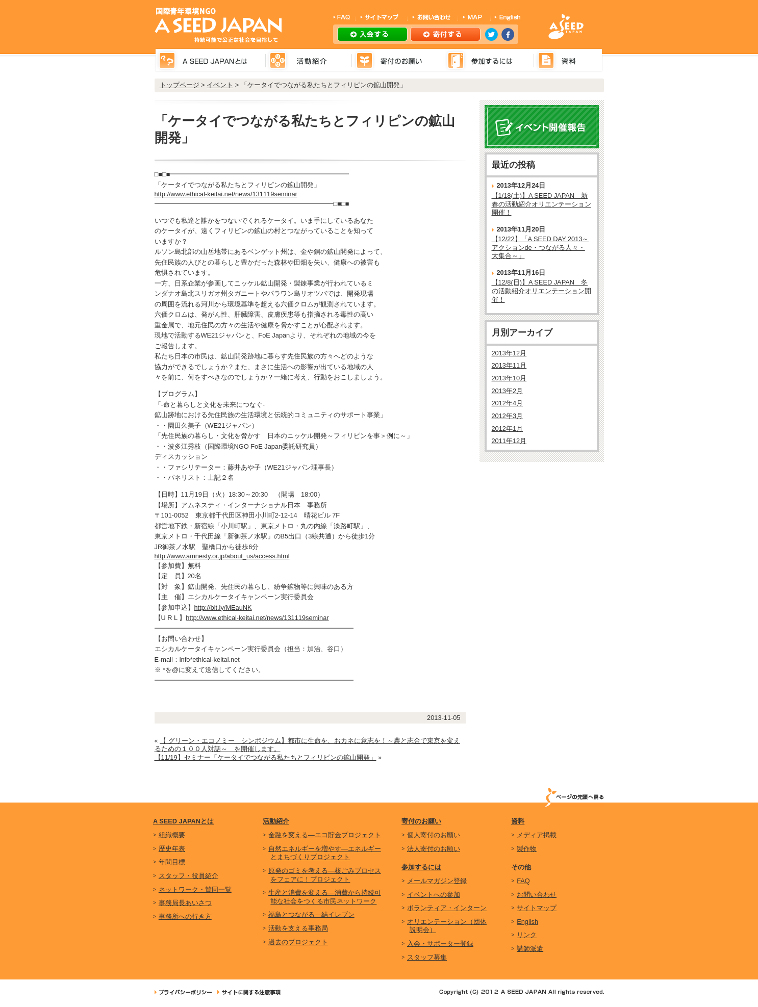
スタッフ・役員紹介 (188, 876)
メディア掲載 (537, 835)
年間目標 (172, 862)
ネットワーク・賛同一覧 (195, 889)
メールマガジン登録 (437, 881)
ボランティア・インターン (447, 908)
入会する (372, 34)
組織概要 (172, 835)
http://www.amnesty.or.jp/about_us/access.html (222, 556)
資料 (517, 821)
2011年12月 (509, 441)
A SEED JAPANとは (183, 821)
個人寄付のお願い (433, 835)
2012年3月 (507, 416)
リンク (527, 935)
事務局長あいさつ (185, 903)
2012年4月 (507, 403)
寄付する (445, 34)
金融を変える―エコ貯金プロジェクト (324, 835)
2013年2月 (507, 391)
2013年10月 (509, 378)
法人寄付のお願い (433, 849)
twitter (491, 34)
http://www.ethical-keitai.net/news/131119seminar (226, 194)
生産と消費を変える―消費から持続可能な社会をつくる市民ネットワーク (324, 897)
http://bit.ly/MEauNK (223, 607)
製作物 (527, 849)
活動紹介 (276, 821)
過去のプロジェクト (298, 942)
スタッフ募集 (427, 957)
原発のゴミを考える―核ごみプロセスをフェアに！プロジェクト (324, 875)
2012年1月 (507, 428)
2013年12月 (509, 353)
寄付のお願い (421, 821)
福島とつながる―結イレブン (311, 914)
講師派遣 (530, 948)
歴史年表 (172, 849)
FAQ (523, 881)
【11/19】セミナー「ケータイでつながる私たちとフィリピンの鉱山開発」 (265, 757)
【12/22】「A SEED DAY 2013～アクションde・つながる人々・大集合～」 (540, 247)
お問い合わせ (537, 894)
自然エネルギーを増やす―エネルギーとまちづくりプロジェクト (324, 853)
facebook (507, 34)
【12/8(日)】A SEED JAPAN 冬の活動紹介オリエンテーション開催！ (541, 290)
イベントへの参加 (433, 894)
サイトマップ (537, 908)
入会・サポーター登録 (440, 943)
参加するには (421, 867)
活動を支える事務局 (298, 928)
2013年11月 (509, 365)
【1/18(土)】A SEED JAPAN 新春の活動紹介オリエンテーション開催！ (541, 204)
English (527, 921)
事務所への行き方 (185, 916)
